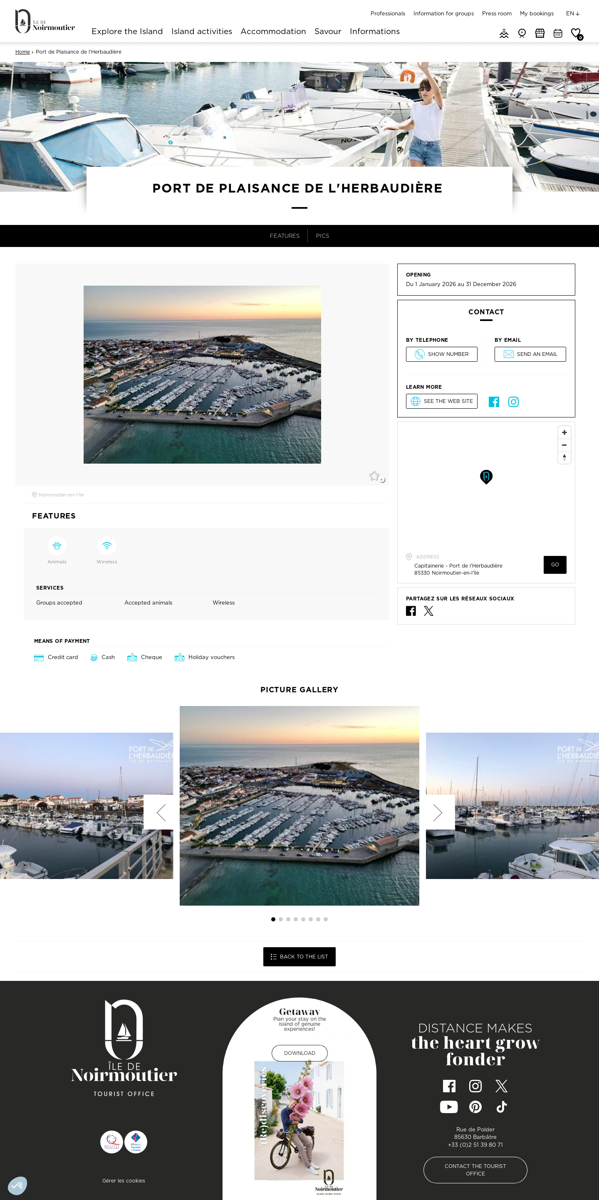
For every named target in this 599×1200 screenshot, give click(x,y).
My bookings (537, 13)
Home (22, 51)
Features (285, 236)
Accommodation (273, 32)
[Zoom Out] (564, 445)
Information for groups (443, 13)
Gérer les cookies (123, 1180)
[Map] (486, 484)
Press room (497, 13)
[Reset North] (564, 457)
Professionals (388, 13)
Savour (328, 32)
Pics (322, 236)
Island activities (201, 32)
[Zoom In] (564, 432)
